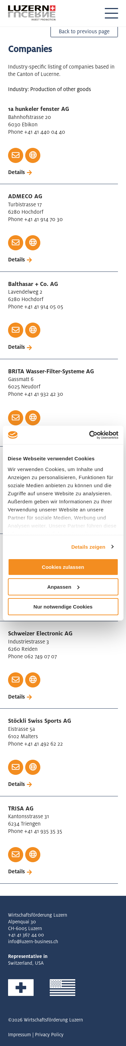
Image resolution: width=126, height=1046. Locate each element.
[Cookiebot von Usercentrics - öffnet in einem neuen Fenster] (89, 434)
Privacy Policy (49, 1035)
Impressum (19, 1035)
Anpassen (63, 587)
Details (16, 172)
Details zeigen (88, 546)
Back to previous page (84, 31)
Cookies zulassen (63, 567)
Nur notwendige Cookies (63, 606)
